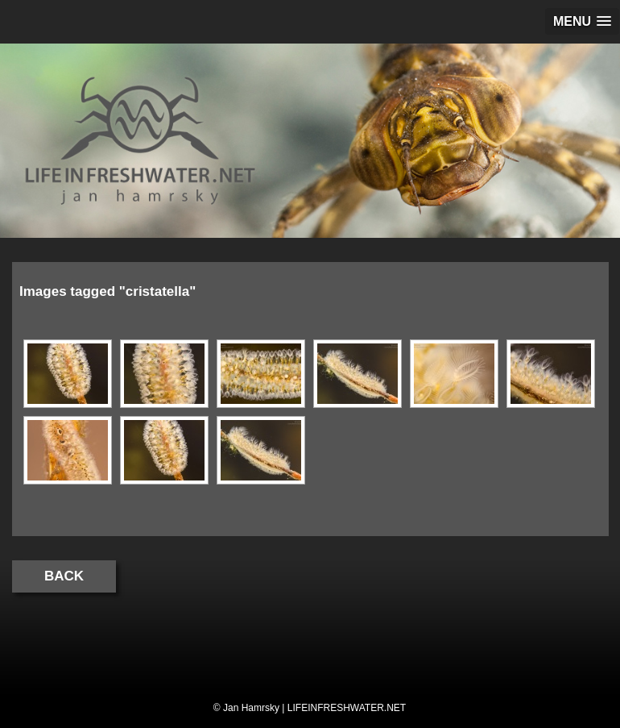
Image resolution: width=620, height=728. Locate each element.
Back (64, 576)
